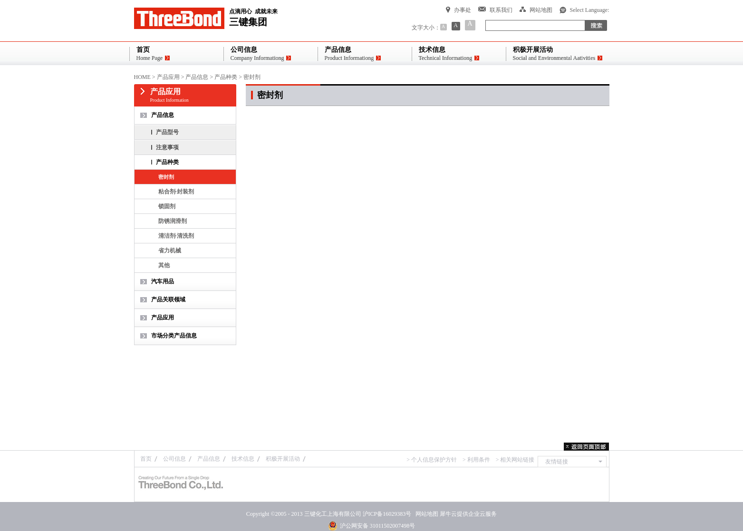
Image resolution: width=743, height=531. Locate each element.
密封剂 (252, 77)
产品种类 (225, 77)
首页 (146, 458)
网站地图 (425, 514)
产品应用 (168, 77)
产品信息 (196, 77)
